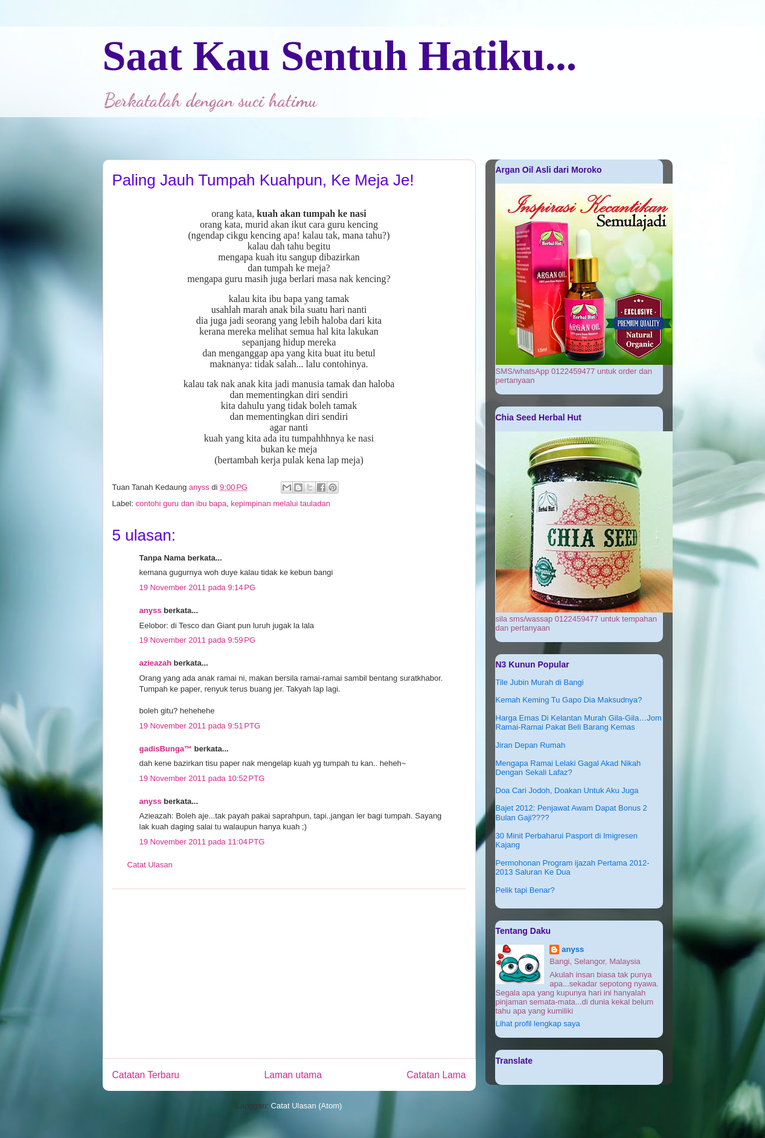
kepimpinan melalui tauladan (280, 503)
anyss (150, 610)
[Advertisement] (289, 973)
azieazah (155, 662)
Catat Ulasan (150, 864)
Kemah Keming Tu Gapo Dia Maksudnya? (569, 699)
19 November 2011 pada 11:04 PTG (202, 841)
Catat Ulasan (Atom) (306, 1105)
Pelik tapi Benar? (525, 890)
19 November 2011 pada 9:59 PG (197, 640)
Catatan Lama (436, 1075)
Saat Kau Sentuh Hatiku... (340, 56)
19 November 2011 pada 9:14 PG (197, 587)
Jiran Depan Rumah (531, 745)
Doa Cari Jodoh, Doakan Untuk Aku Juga (567, 790)
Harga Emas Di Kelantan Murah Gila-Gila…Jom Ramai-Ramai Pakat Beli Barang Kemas (579, 722)
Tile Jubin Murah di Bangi (540, 682)
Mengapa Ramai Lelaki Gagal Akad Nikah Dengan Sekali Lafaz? (568, 768)
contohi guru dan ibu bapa (181, 503)
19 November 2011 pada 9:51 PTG (200, 725)
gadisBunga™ (165, 748)
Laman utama (293, 1075)
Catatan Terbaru (146, 1075)
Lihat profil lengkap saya (538, 1023)
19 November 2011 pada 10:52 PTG (202, 778)
